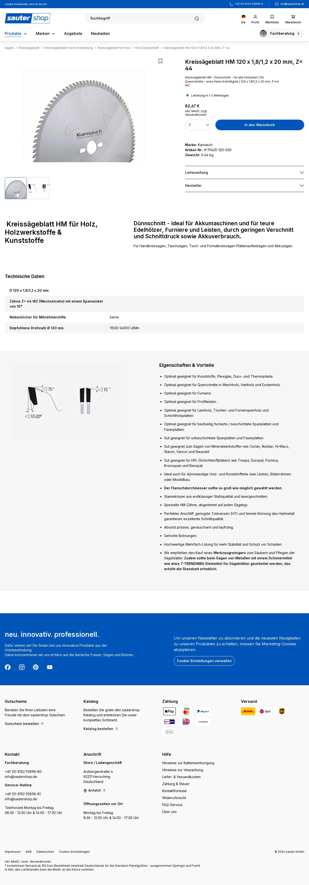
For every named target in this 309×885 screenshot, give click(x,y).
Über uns (169, 812)
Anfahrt (95, 790)
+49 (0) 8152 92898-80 (23, 771)
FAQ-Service (172, 805)
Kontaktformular (174, 791)
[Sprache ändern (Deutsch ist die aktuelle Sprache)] (243, 18)
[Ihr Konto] (255, 18)
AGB (29, 851)
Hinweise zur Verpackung (182, 770)
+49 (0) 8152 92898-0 (249, 3)
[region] (83, 129)
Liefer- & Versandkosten (181, 777)
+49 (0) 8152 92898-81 (23, 794)
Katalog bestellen (101, 729)
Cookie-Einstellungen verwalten (204, 661)
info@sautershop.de (292, 3)
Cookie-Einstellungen (74, 851)
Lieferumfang (196, 172)
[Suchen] (144, 18)
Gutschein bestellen (24, 724)
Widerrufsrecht (174, 798)
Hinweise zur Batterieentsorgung (188, 763)
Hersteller (193, 185)
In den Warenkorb (260, 125)
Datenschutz (45, 851)
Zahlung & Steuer (176, 784)
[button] (199, 125)
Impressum (13, 851)
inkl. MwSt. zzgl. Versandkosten (196, 112)
